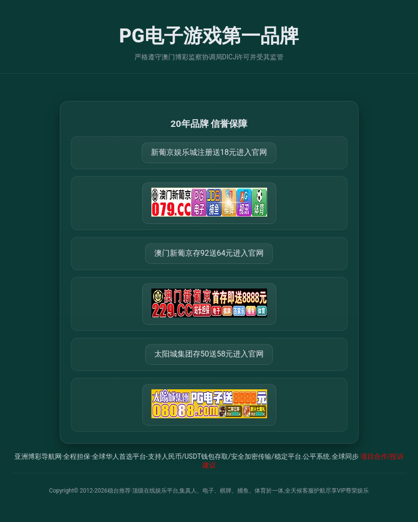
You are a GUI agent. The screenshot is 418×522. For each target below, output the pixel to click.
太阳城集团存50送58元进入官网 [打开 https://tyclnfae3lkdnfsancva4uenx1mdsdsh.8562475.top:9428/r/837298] (209, 353)
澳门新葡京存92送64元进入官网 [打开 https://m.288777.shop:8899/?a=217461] (209, 253)
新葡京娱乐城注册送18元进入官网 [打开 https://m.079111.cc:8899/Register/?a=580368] (209, 152)
